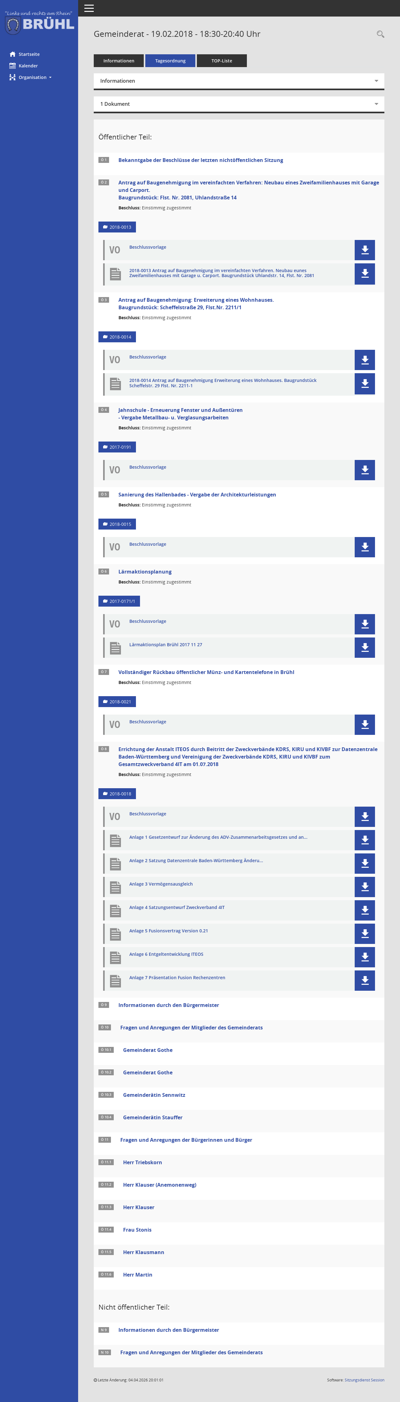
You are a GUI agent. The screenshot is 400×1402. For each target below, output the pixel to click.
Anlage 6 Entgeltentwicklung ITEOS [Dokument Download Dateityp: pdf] (166, 954)
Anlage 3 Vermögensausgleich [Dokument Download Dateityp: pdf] (161, 884)
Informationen (118, 61)
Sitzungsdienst (364, 1380)
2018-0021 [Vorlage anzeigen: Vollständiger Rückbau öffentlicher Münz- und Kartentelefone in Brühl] (120, 702)
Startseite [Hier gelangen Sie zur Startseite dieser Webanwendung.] (24, 54)
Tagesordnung (170, 61)
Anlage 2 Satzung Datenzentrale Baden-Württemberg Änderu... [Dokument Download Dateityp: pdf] (196, 860)
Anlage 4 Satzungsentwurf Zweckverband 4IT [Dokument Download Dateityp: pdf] (177, 907)
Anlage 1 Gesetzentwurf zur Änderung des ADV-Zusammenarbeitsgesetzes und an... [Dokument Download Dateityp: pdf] (218, 837)
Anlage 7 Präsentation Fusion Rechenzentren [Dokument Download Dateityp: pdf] (177, 977)
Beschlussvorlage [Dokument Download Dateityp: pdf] (147, 247)
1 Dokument (115, 103)
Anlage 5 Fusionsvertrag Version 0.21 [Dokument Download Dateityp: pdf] (168, 931)
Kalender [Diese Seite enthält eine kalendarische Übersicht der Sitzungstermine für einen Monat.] (23, 65)
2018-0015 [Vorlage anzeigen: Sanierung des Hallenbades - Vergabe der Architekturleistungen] (120, 524)
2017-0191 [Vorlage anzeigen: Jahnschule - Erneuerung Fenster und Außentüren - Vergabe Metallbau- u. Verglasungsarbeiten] (120, 447)
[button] (39, 77)
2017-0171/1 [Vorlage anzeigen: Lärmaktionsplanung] (122, 601)
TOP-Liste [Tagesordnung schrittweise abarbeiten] (222, 61)
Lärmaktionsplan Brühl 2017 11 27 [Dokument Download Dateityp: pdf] (165, 644)
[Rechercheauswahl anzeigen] (379, 34)
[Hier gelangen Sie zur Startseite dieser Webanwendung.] (39, 23)
